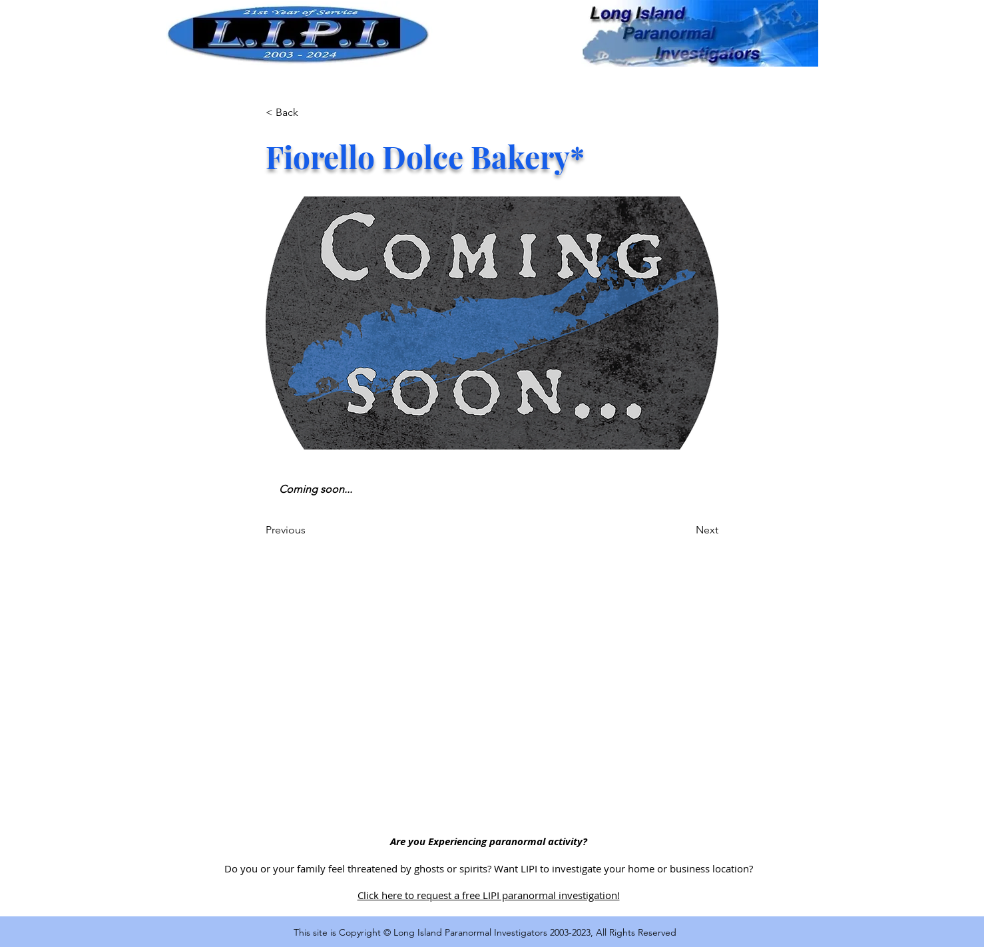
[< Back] (310, 112)
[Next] (685, 530)
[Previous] (310, 530)
